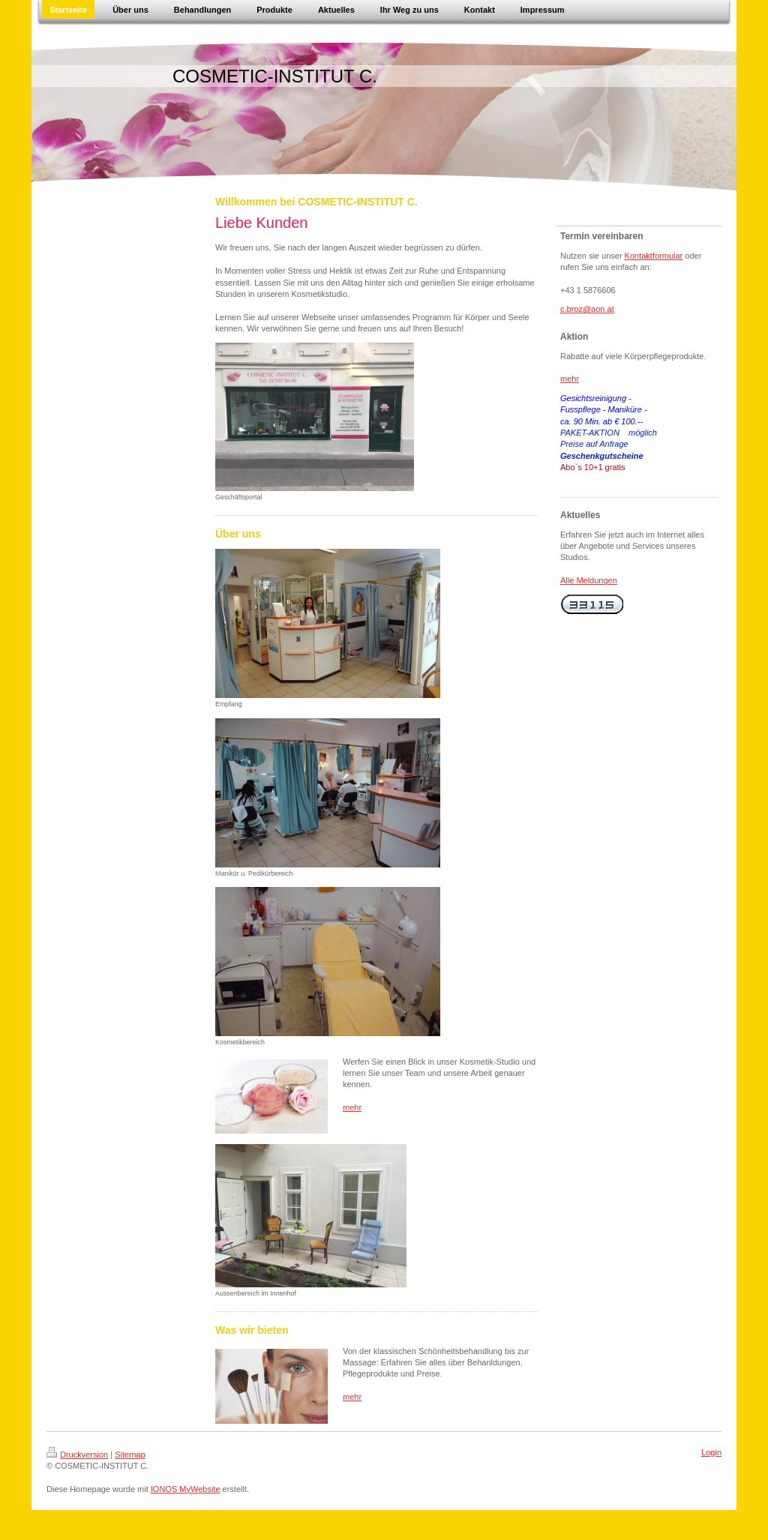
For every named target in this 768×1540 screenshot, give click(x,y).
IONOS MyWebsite (185, 1489)
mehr (352, 1107)
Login (711, 1452)
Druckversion (77, 1454)
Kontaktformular (654, 255)
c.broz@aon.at (587, 308)
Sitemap (130, 1454)
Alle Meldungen (588, 580)
